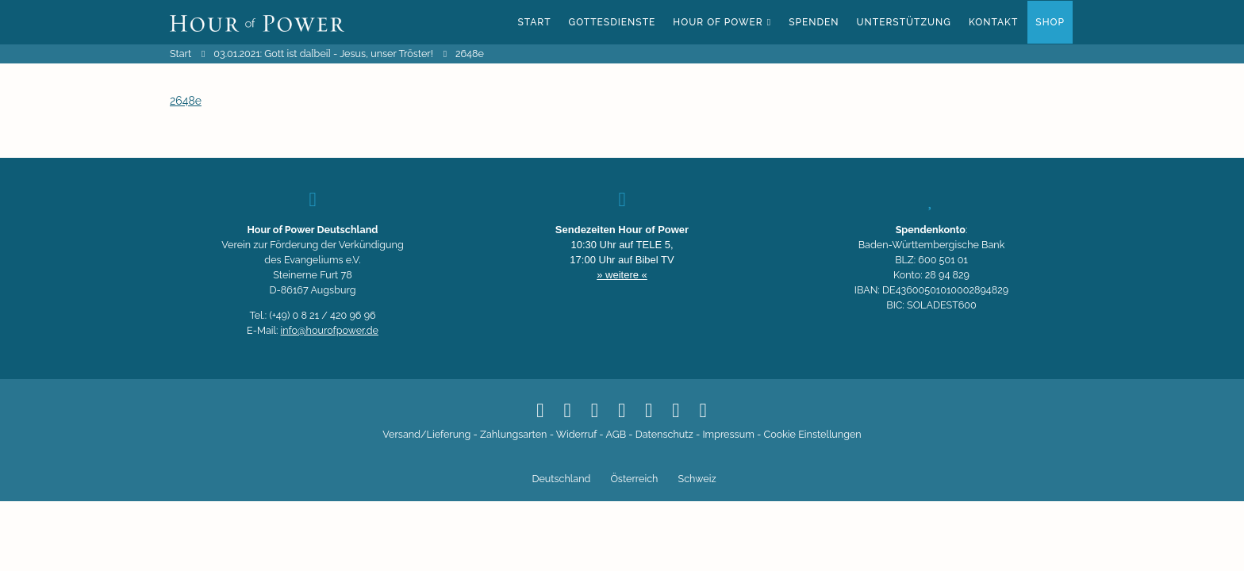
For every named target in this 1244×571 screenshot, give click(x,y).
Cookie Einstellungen (813, 434)
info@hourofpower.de (329, 330)
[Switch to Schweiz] (695, 479)
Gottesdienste (612, 22)
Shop (1050, 22)
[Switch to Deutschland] (559, 479)
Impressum (728, 434)
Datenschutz (664, 434)
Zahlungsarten (513, 434)
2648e (186, 100)
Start (534, 22)
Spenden (814, 22)
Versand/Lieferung (426, 434)
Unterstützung (904, 22)
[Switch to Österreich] (632, 479)
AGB (615, 434)
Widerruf (576, 434)
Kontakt (993, 22)
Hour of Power (717, 22)
